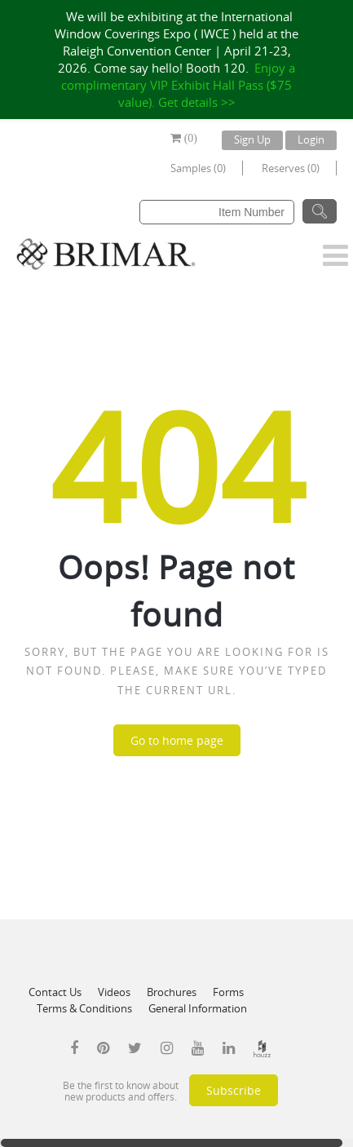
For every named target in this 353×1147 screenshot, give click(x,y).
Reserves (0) (291, 168)
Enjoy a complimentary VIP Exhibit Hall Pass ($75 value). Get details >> (178, 85)
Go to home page (176, 740)
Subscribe (233, 1090)
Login (311, 139)
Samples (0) (198, 168)
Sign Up (252, 139)
